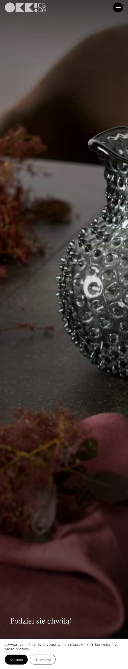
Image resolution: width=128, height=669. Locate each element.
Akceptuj (16, 659)
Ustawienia (43, 659)
